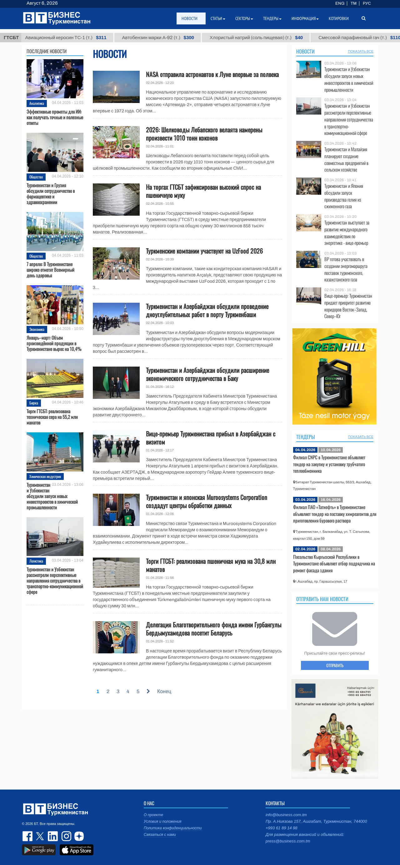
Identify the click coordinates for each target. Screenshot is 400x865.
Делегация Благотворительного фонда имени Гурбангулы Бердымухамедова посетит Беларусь (213, 628)
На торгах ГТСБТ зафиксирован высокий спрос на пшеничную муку (203, 191)
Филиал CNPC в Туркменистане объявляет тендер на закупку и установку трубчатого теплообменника (329, 464)
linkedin (53, 836)
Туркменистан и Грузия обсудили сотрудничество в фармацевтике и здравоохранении (51, 193)
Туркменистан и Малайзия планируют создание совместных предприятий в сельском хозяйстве (346, 159)
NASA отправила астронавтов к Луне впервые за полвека (212, 74)
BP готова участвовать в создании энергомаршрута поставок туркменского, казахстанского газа (346, 269)
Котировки (339, 18)
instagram (65, 836)
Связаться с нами (160, 834)
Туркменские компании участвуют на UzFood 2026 (204, 251)
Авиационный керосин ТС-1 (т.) (72, 37)
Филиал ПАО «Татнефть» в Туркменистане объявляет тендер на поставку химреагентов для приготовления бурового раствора (334, 513)
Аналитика (36, 103)
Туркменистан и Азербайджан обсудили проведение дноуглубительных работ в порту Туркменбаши (207, 310)
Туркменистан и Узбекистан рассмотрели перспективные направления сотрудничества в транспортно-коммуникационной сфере (55, 580)
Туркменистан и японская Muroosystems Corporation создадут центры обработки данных (206, 501)
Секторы (244, 18)
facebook (28, 836)
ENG (339, 3)
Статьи (218, 18)
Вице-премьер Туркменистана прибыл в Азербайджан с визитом (210, 438)
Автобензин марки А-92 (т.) (164, 37)
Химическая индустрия (45, 476)
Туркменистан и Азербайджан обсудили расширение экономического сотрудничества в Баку (207, 374)
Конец (164, 691)
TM (354, 3)
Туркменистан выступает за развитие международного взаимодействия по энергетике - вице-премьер (346, 232)
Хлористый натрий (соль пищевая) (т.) (262, 37)
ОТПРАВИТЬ (334, 665)
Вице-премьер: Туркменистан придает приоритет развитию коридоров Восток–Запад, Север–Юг (348, 305)
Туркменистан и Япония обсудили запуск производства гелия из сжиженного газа (343, 196)
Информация (305, 18)
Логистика (36, 561)
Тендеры (305, 436)
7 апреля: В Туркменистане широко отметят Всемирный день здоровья (50, 269)
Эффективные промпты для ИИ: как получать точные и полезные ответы (55, 117)
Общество (36, 176)
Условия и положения (162, 821)
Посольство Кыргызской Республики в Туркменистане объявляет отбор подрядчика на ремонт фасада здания (334, 563)
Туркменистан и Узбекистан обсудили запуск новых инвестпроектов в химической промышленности (52, 496)
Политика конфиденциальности (173, 828)
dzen (78, 836)
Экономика (36, 329)
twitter (40, 836)
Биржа (33, 402)
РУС (367, 3)
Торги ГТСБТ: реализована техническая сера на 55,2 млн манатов (52, 416)
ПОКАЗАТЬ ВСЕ (360, 51)
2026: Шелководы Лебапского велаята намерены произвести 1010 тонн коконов (204, 134)
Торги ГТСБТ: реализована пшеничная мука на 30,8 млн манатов (211, 565)
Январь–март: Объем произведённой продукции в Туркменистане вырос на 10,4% (54, 343)
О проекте (153, 815)
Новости (305, 51)
